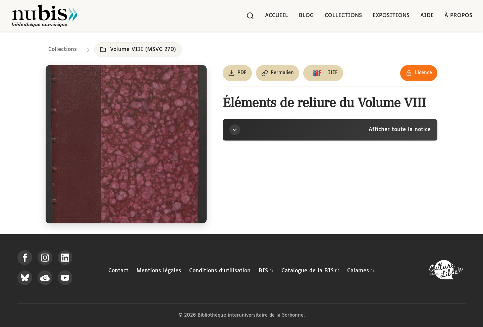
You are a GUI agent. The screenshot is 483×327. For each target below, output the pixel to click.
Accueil (276, 15)
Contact (118, 271)
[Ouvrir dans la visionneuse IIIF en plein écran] (126, 144)
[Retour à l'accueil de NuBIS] (44, 16)
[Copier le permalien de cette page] (277, 73)
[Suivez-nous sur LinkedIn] (65, 257)
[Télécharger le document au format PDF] (237, 73)
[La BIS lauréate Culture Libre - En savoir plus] (446, 271)
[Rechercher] (250, 16)
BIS (266, 271)
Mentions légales (159, 271)
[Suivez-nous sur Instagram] (45, 257)
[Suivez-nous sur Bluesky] (24, 277)
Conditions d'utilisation (220, 271)
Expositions (391, 15)
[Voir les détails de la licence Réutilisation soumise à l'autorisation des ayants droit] (418, 73)
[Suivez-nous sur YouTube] (65, 277)
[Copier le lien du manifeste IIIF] (323, 73)
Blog (306, 15)
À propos (458, 15)
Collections (343, 15)
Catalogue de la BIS (310, 271)
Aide (427, 15)
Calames (360, 271)
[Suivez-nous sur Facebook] (24, 257)
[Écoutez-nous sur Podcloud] (45, 277)
